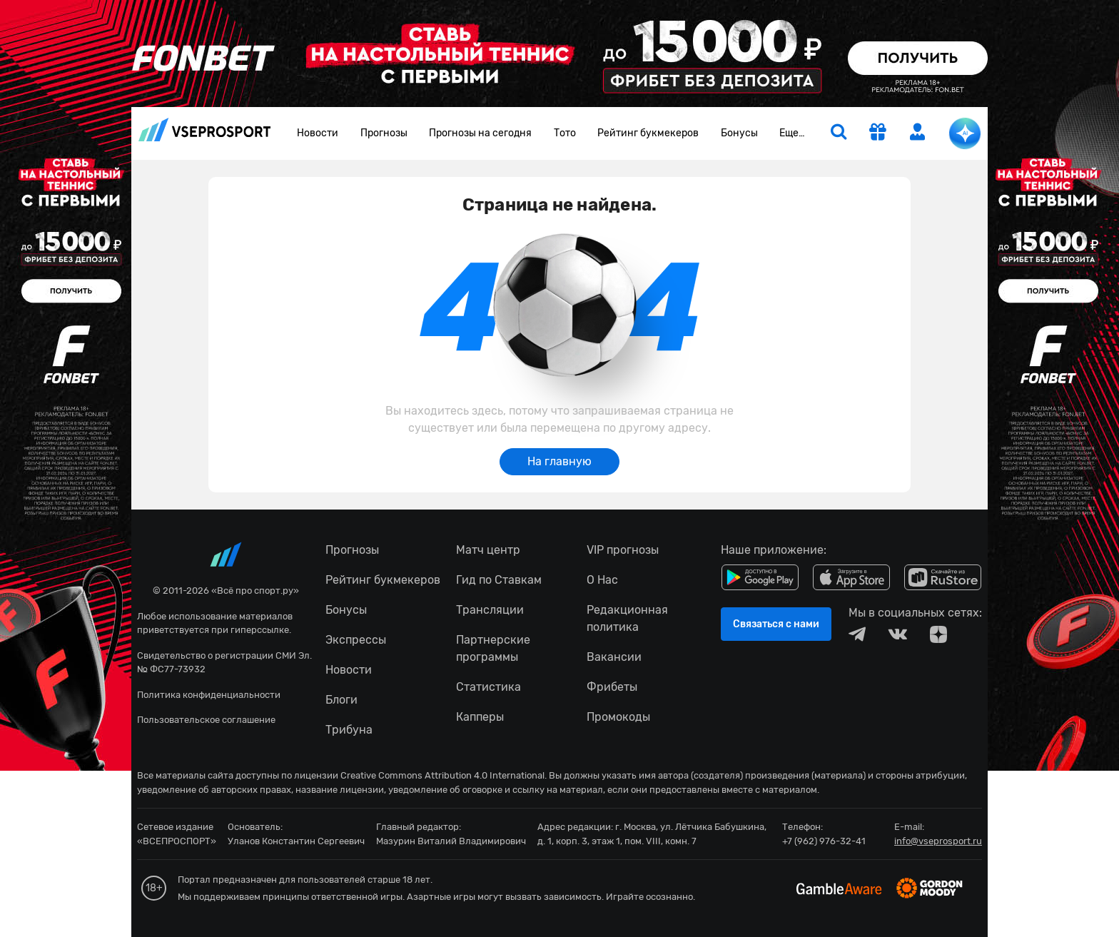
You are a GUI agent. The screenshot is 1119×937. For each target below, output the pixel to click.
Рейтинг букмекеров (648, 133)
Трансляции (490, 610)
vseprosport (204, 129)
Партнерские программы (493, 648)
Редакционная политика (627, 618)
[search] (838, 133)
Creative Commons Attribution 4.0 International (442, 775)
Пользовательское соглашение (206, 719)
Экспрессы (355, 640)
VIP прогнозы (623, 550)
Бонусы (739, 133)
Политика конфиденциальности (208, 694)
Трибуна (349, 729)
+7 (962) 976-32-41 (824, 841)
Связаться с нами (776, 624)
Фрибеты (612, 687)
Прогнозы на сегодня (480, 133)
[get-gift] (877, 133)
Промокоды (618, 717)
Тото (565, 133)
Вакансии (614, 657)
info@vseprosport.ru (938, 841)
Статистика (488, 687)
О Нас (602, 580)
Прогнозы (383, 133)
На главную (559, 461)
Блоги (341, 699)
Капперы (480, 717)
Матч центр (488, 550)
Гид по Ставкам (499, 580)
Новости (317, 133)
